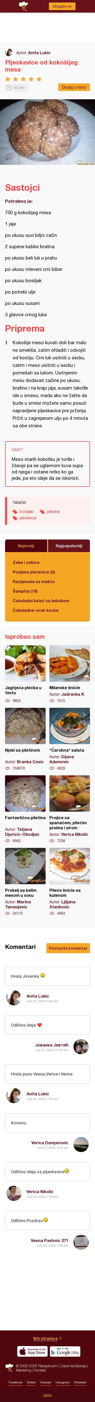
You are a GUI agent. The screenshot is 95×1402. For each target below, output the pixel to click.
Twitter (31, 1382)
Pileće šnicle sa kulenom (69, 882)
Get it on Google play (65, 1351)
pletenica (28, 518)
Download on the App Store (32, 1351)
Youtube (45, 1382)
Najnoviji (26, 545)
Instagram (62, 1382)
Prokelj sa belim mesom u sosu (25, 882)
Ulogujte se (62, 6)
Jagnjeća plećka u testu (25, 674)
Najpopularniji (69, 545)
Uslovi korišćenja (73, 1366)
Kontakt (40, 1370)
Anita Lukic (39, 52)
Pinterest (80, 1382)
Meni (47, 1396)
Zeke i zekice (26, 562)
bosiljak (26, 511)
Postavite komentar (68, 948)
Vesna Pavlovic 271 (49, 1240)
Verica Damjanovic (49, 1142)
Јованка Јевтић (51, 1044)
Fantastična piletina (25, 809)
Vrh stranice (45, 1338)
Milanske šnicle (69, 674)
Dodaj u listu (74, 87)
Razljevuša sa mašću (34, 581)
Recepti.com (9, 1368)
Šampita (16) (25, 591)
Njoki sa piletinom (25, 739)
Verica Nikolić (40, 1191)
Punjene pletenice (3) (34, 571)
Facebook (15, 1382)
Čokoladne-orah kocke (36, 610)
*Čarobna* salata (69, 739)
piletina (53, 511)
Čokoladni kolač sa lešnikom (41, 600)
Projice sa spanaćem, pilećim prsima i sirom (69, 809)
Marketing (23, 1370)
